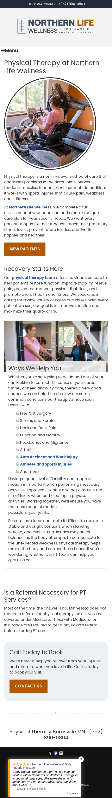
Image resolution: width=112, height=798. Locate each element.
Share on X (50, 753)
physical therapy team (33, 278)
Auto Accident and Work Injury (49, 457)
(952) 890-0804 (72, 4)
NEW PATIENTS (25, 249)
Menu (9, 50)
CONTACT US (28, 686)
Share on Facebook (56, 753)
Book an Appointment (42, 4)
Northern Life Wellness (30, 207)
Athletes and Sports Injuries (46, 464)
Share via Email (61, 753)
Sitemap (84, 784)
